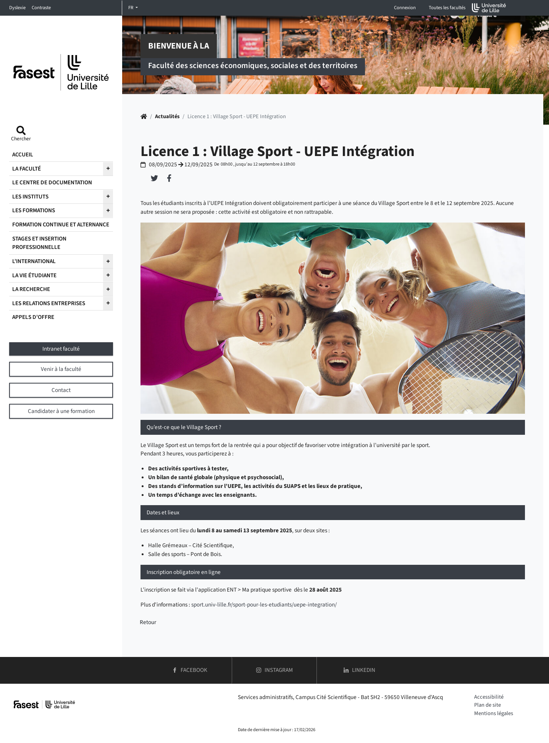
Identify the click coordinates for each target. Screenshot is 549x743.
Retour (148, 622)
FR (131, 7)
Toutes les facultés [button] (447, 7)
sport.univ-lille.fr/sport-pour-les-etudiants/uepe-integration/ (264, 604)
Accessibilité (489, 697)
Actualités (167, 116)
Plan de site (487, 705)
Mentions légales (493, 713)
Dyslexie (17, 7)
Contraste (41, 7)
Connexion (405, 7)
